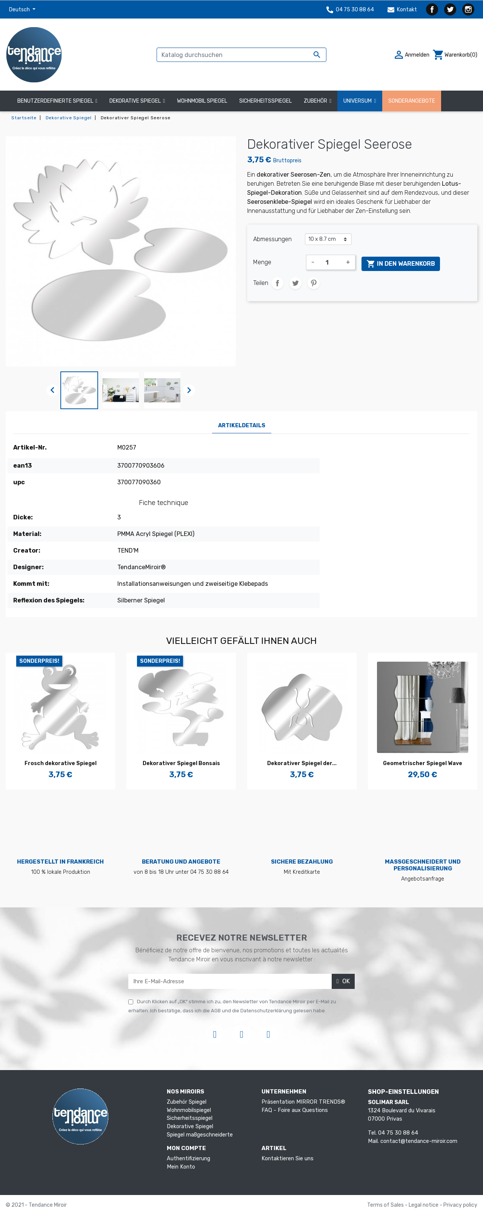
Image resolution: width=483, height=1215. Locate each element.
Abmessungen (272, 239)
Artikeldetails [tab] (241, 425)
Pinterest (314, 283)
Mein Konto (181, 1167)
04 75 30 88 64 (350, 9)
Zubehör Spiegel (186, 1102)
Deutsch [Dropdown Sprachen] (20, 9)
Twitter (450, 9)
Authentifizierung (188, 1158)
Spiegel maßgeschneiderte (200, 1135)
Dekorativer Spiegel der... (302, 763)
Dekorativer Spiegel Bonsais (181, 763)
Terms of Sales (386, 1205)
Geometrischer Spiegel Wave (422, 763)
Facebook (432, 9)
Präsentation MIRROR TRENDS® (303, 1102)
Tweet (295, 283)
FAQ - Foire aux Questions (294, 1110)
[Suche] (241, 55)
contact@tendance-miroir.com (418, 1141)
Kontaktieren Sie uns (287, 1158)
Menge (262, 262)
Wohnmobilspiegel (189, 1110)
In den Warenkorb (400, 263)
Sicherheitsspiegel (189, 1118)
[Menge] (330, 262)
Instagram (468, 9)
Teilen (277, 283)
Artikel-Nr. (30, 447)
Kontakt (402, 9)
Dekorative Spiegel (190, 1126)
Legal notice (424, 1205)
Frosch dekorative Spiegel (61, 763)
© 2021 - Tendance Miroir (36, 1205)
